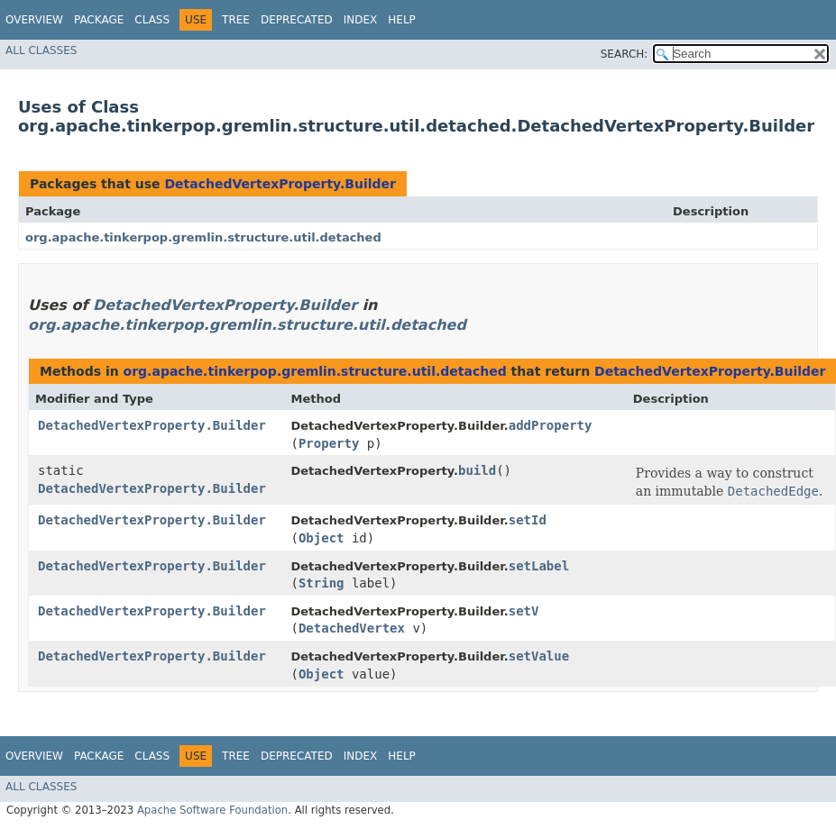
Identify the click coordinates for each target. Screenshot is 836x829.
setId (528, 520)
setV (524, 611)
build (477, 470)
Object (322, 538)
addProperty (551, 425)
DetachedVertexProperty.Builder (279, 184)
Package (99, 20)
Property (329, 443)
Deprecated (297, 20)
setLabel (539, 566)
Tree (236, 20)
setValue (539, 656)
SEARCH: (624, 54)
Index (361, 20)
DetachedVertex (352, 628)
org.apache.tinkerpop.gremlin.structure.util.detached (203, 237)
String (322, 583)
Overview (34, 20)
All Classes (41, 50)
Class (152, 20)
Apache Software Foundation (212, 810)
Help (402, 20)
